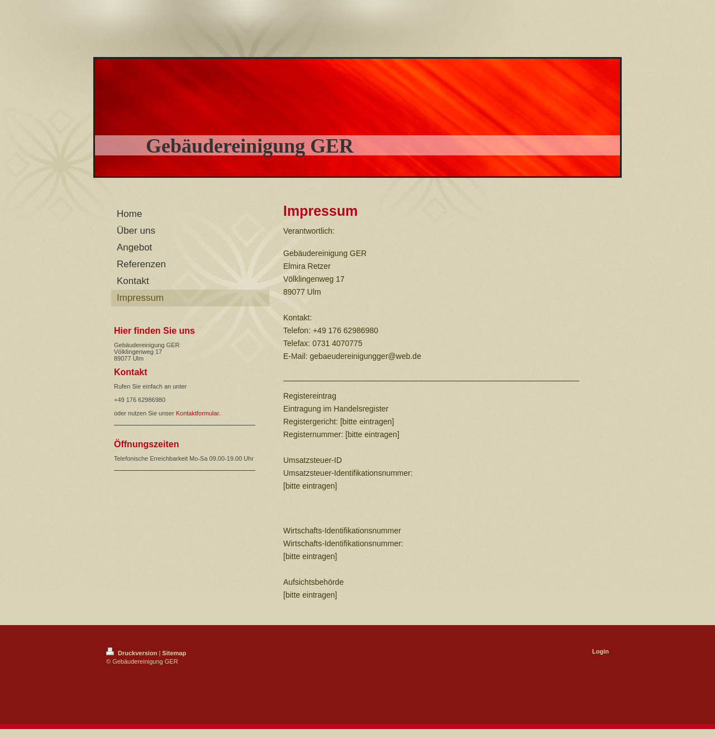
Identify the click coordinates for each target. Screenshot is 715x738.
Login (600, 651)
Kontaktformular (197, 413)
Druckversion (132, 653)
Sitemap (174, 653)
